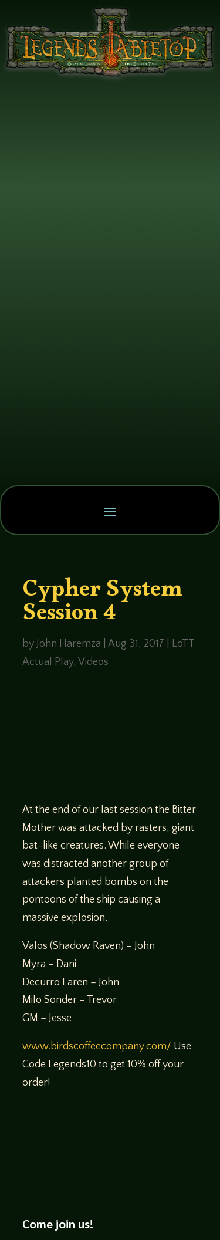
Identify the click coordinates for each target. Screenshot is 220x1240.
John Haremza (68, 644)
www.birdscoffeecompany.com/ (96, 1046)
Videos (93, 662)
